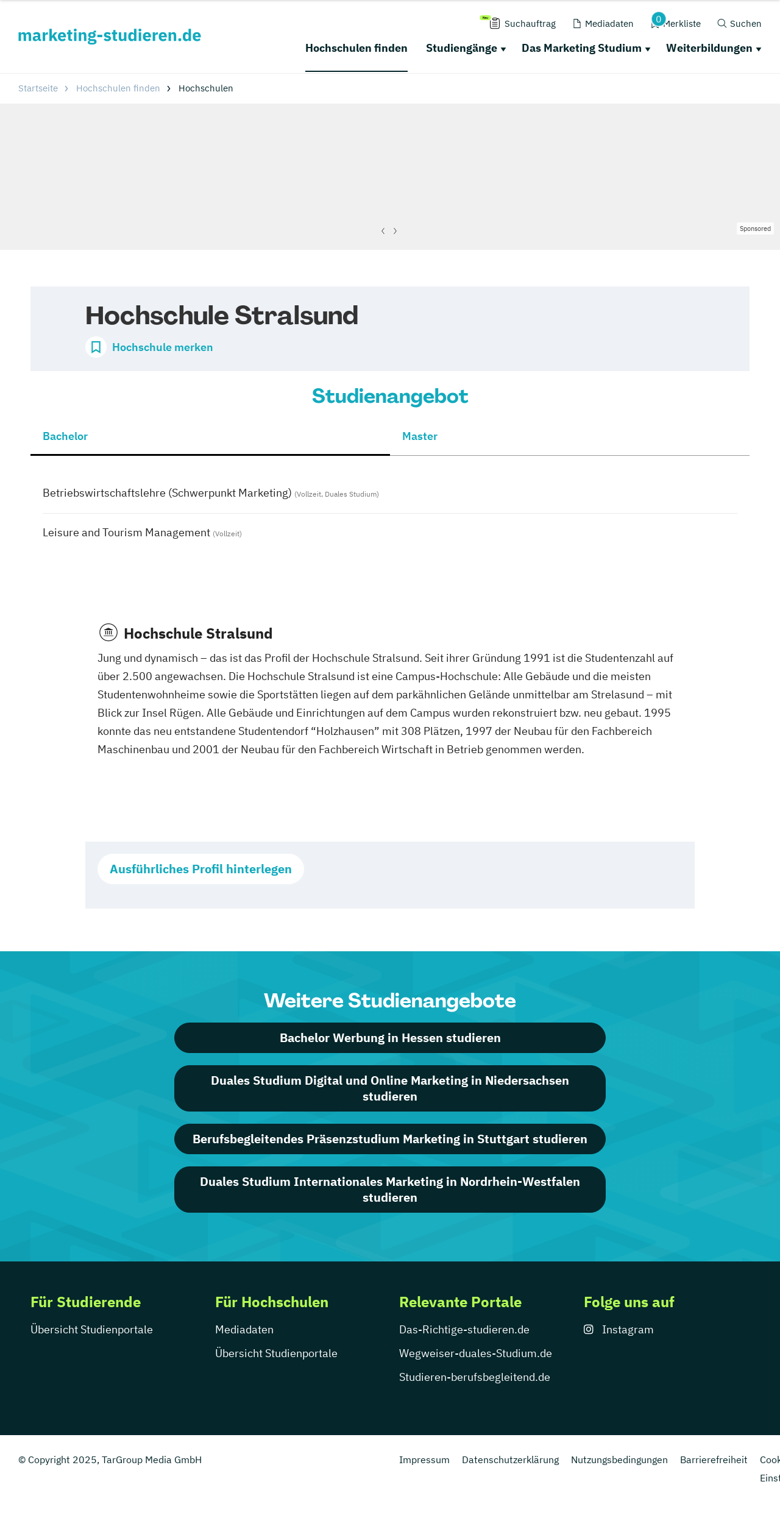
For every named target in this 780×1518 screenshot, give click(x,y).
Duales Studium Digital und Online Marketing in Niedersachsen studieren (390, 1088)
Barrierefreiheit (714, 1459)
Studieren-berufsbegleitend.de (474, 1377)
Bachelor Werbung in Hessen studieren (390, 1037)
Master (420, 436)
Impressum (424, 1459)
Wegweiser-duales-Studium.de (475, 1353)
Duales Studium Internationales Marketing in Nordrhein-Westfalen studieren (390, 1189)
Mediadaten (244, 1329)
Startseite (38, 88)
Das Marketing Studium (582, 48)
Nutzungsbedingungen (619, 1459)
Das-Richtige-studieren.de (464, 1329)
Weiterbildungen (709, 48)
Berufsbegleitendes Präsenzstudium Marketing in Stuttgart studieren (390, 1138)
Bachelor (65, 436)
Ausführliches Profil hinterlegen (201, 868)
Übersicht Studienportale (91, 1329)
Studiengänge (461, 48)
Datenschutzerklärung (510, 1459)
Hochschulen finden (356, 48)
